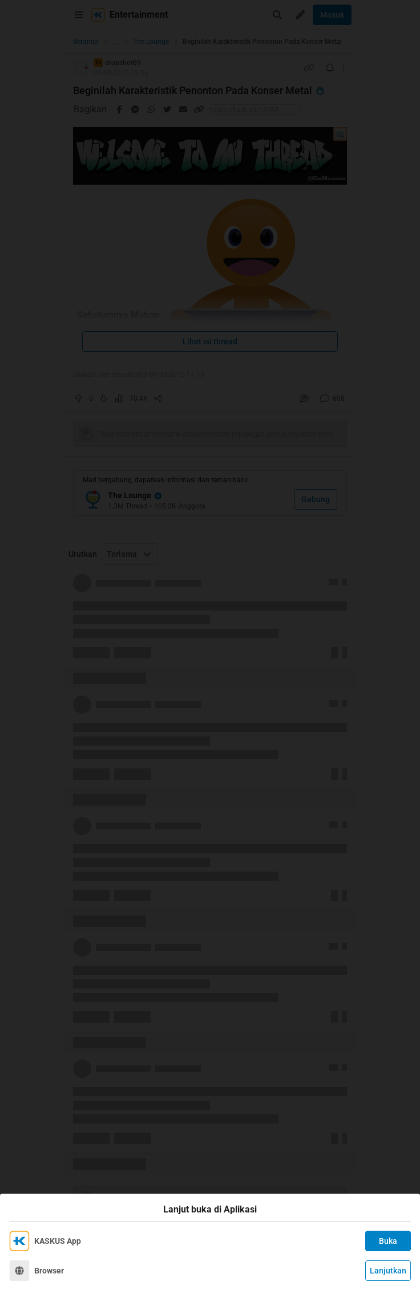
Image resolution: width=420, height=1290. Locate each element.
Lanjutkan (388, 1270)
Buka (388, 1241)
